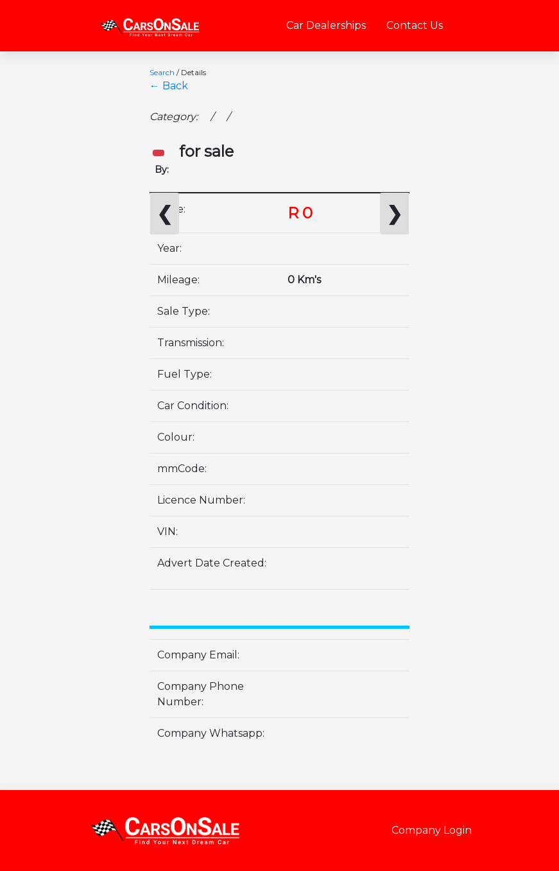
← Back (169, 86)
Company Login (431, 830)
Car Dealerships (326, 25)
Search (162, 72)
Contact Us (414, 25)
